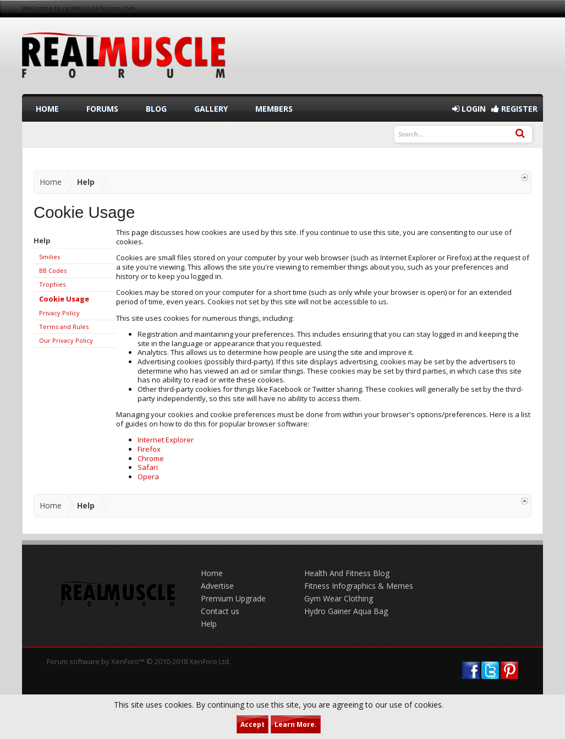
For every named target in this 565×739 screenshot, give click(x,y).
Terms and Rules (64, 326)
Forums (102, 108)
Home (47, 108)
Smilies (49, 257)
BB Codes (53, 270)
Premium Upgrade (233, 598)
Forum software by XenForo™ (139, 661)
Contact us (220, 611)
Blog (156, 108)
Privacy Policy (59, 313)
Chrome (151, 458)
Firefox (149, 449)
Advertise (217, 586)
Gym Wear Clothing (338, 598)
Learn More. (296, 724)
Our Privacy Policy (66, 340)
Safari (148, 467)
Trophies (52, 284)
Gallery (211, 108)
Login (469, 108)
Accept (252, 724)
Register (514, 108)
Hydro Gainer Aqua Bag (346, 611)
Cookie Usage (64, 299)
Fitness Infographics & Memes (358, 586)
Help (209, 623)
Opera (148, 476)
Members (274, 108)
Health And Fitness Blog (347, 573)
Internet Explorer (166, 440)
